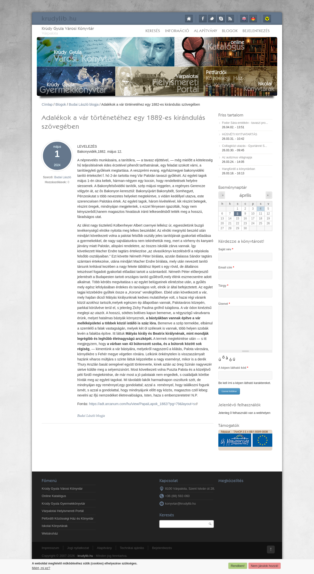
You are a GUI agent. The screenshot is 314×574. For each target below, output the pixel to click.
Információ (177, 30)
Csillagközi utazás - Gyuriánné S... (244, 146)
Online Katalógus (54, 496)
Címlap (189, 19)
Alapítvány (205, 30)
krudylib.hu (85, 556)
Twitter (212, 19)
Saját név (225, 249)
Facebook (203, 19)
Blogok (230, 30)
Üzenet (224, 304)
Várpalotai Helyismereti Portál (63, 511)
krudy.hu (59, 18)
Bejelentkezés (256, 30)
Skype (221, 19)
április (245, 195)
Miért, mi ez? (41, 568)
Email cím (226, 267)
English (244, 19)
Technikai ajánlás (132, 548)
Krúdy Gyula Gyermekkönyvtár (63, 503)
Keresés (152, 30)
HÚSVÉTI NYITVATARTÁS (239, 134)
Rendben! (238, 566)
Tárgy (223, 285)
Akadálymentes (267, 19)
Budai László (62, 177)
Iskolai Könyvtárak (55, 526)
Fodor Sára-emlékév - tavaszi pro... (245, 123)
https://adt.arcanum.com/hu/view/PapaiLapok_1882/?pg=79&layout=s (143, 404)
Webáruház (50, 533)
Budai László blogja (84, 104)
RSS (230, 19)
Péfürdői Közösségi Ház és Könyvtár (67, 518)
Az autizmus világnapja (237, 157)
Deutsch (253, 19)
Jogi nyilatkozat (78, 548)
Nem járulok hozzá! (264, 566)
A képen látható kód (233, 368)
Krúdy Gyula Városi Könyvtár (68, 28)
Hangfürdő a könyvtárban (238, 169)
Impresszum (50, 548)
